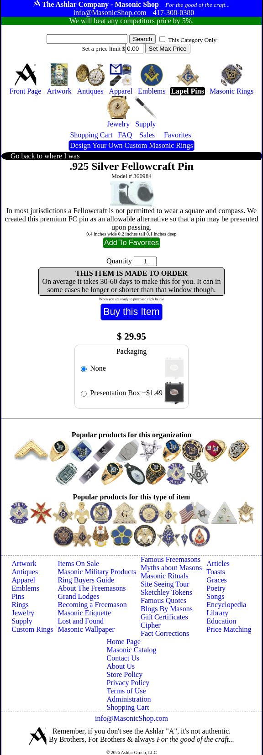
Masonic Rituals (164, 576)
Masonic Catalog (132, 650)
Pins (17, 596)
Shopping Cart (128, 707)
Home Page (124, 641)
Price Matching (228, 629)
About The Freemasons (92, 588)
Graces (216, 580)
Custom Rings (32, 629)
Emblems (25, 588)
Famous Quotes (163, 600)
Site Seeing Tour (165, 584)
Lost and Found (81, 621)
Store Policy (125, 674)
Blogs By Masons (167, 609)
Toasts (215, 572)
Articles (218, 563)
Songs (215, 596)
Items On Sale (79, 563)
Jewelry (22, 613)
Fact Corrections (165, 633)
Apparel (23, 580)
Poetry (216, 588)
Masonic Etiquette (84, 613)
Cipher (151, 625)
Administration (129, 699)
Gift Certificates (164, 617)
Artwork (23, 563)
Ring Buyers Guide (86, 580)
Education (221, 621)
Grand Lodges (79, 596)
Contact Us (123, 658)
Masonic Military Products (97, 572)
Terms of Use (126, 691)
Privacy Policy (128, 683)
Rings (19, 604)
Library (217, 613)
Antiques (24, 572)
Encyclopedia (226, 604)
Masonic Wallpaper (86, 629)
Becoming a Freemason (92, 604)
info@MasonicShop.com (131, 718)
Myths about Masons (171, 567)
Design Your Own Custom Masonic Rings (131, 145)
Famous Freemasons (170, 559)
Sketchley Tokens (166, 592)
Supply (21, 621)
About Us (121, 666)
